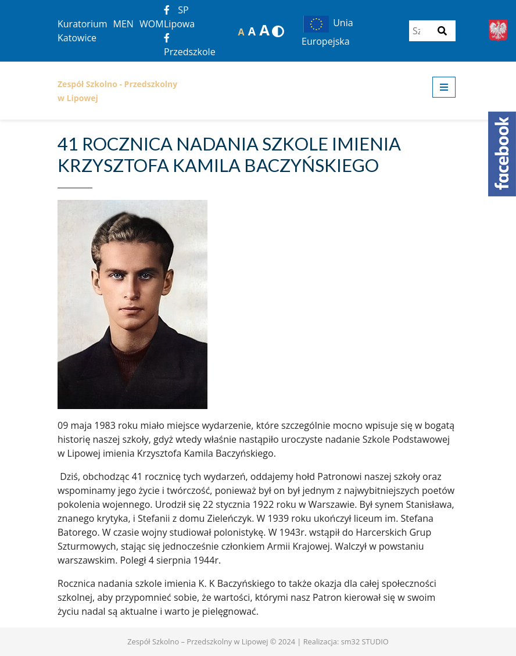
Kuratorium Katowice (82, 30)
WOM (151, 23)
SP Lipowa (179, 16)
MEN (123, 23)
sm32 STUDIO (365, 641)
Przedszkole (190, 45)
